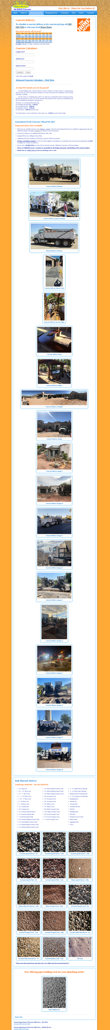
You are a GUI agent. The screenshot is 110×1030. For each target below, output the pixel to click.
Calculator (90, 13)
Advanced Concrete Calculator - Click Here (35, 80)
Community (65, 13)
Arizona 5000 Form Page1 (21, 1029)
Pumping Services (51, 13)
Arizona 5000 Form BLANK (22, 1024)
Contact (81, 13)
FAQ (73, 13)
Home (15, 13)
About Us (24, 13)
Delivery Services (36, 13)
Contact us (37, 131)
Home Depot (46, 27)
